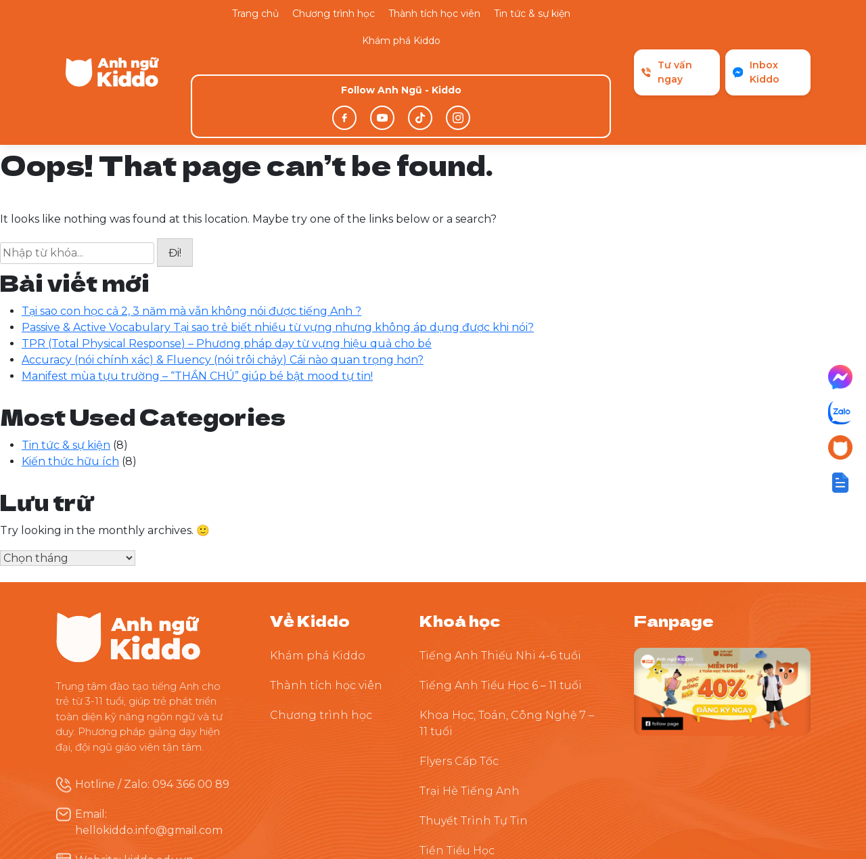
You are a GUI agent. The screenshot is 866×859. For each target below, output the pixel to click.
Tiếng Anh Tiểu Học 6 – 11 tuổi (500, 594)
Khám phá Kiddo (401, 41)
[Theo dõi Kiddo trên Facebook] (722, 600)
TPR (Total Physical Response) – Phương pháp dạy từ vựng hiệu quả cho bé (227, 252)
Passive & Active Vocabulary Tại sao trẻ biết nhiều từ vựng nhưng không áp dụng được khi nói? (278, 236)
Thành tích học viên (434, 13)
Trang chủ (255, 13)
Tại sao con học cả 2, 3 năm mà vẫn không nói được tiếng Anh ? (191, 220)
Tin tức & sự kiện (532, 13)
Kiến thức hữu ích (70, 370)
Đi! (174, 162)
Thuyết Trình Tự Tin (473, 730)
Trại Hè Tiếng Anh (469, 700)
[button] (840, 482)
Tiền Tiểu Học (457, 759)
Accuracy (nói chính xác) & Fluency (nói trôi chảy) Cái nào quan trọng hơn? (223, 269)
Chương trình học (333, 13)
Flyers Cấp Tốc (459, 670)
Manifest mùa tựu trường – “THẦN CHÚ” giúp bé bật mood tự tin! (197, 285)
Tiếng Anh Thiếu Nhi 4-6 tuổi (500, 564)
